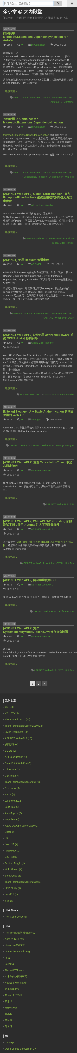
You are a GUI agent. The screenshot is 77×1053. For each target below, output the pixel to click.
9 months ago (14, 793)
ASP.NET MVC (42, 313)
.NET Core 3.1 (20, 97)
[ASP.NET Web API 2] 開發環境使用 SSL (30, 580)
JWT (60, 670)
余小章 (13, 716)
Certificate (62, 611)
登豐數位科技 (48, 948)
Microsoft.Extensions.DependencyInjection (26, 135)
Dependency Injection (35, 176)
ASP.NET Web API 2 (63, 97)
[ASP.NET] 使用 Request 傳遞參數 (26, 260)
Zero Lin (15, 729)
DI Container (38, 44)
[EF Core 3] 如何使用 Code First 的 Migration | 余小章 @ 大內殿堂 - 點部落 (37, 808)
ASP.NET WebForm (55, 317)
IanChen (15, 782)
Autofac (55, 101)
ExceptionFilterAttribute (61, 238)
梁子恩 (13, 835)
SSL (72, 611)
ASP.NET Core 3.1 (40, 97)
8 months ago (14, 774)
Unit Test (69, 563)
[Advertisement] (23, 891)
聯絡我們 (46, 936)
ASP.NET (36, 264)
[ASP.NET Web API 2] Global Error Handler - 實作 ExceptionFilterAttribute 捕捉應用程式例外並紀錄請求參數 (37, 197)
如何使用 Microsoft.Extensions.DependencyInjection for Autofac (35, 37)
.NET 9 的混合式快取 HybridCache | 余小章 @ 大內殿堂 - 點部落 (33, 722)
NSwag (59, 445)
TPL (72, 504)
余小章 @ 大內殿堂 (22, 11)
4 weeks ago (67, 722)
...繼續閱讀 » (10, 91)
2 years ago (13, 828)
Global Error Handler (42, 205)
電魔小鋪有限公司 (16, 948)
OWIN (71, 317)
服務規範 (31, 936)
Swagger (36, 419)
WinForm (69, 176)
